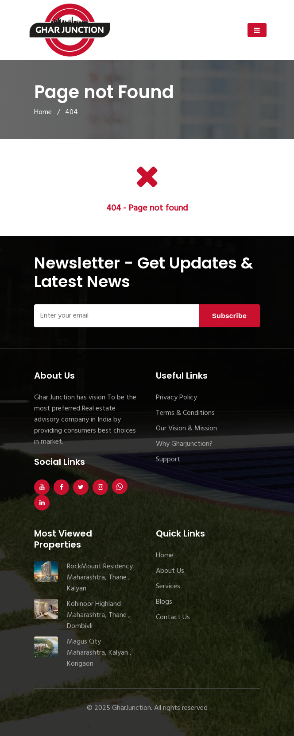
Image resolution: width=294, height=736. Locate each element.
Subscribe (229, 315)
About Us (170, 571)
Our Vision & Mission (186, 428)
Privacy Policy (176, 397)
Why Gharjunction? (184, 444)
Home (43, 112)
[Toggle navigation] (257, 30)
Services (168, 586)
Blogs (164, 602)
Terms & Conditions (185, 413)
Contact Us (173, 617)
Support (168, 459)
